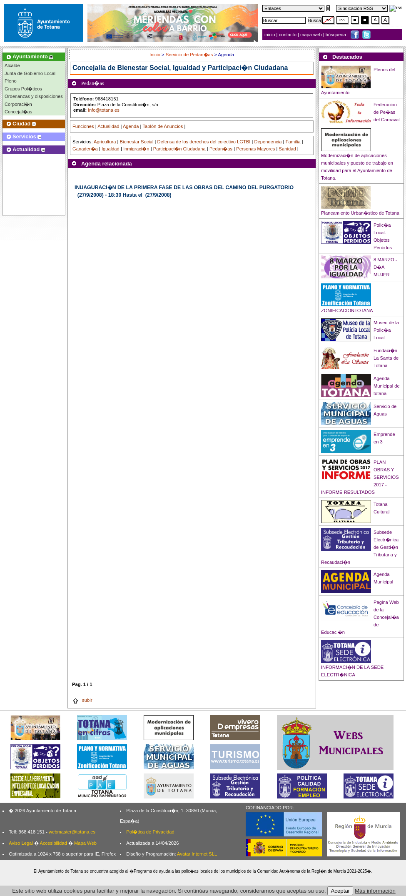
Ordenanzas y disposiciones (34, 96)
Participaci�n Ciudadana (179, 148)
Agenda (131, 126)
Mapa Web (85, 843)
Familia (293, 141)
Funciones (83, 126)
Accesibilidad (53, 843)
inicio (270, 34)
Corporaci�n (18, 104)
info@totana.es (103, 110)
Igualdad (111, 148)
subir (82, 700)
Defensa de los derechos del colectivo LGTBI (204, 141)
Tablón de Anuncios (162, 126)
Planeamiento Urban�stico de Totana (360, 212)
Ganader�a (85, 148)
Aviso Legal (21, 843)
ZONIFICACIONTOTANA (347, 310)
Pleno (11, 80)
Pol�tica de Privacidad (150, 831)
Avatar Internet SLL (197, 853)
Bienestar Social (137, 141)
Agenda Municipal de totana (387, 386)
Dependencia (268, 141)
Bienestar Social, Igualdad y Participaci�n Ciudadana (202, 67)
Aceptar (340, 891)
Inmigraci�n (136, 148)
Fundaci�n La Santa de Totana (386, 358)
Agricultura (105, 141)
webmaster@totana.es (72, 831)
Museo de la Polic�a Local (386, 330)
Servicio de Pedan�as (189, 54)
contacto (287, 34)
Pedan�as (220, 148)
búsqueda (336, 34)
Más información (375, 891)
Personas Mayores (255, 148)
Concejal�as (18, 111)
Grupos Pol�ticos (23, 88)
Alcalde (12, 65)
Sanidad (287, 148)
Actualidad (108, 126)
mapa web (311, 34)
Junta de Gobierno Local (30, 73)
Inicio (155, 54)
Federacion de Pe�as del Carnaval (387, 112)
